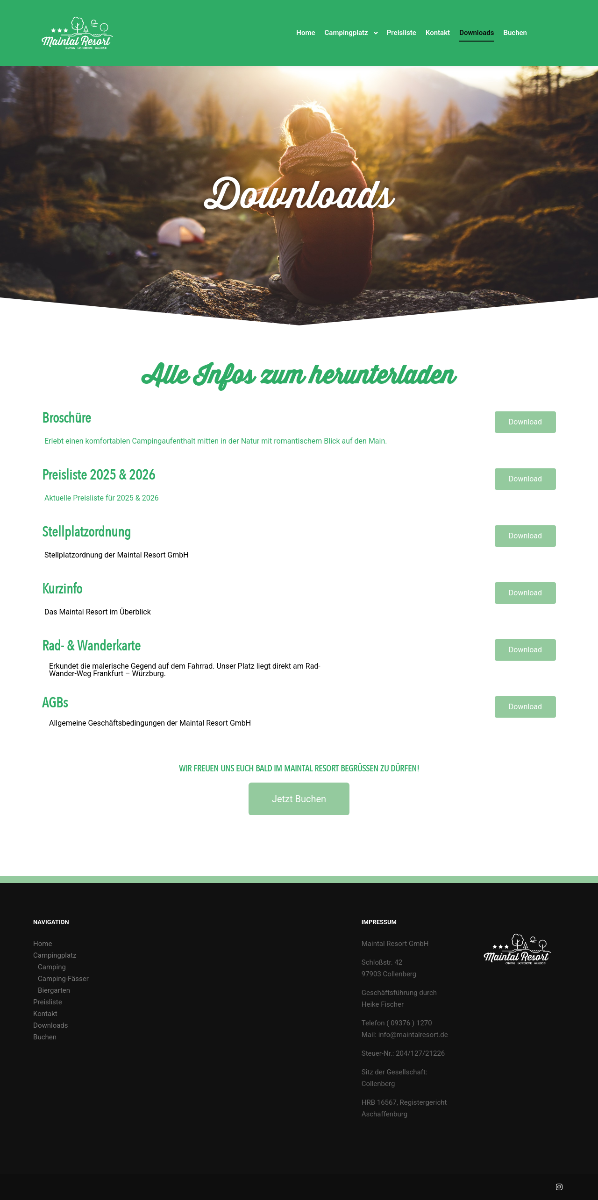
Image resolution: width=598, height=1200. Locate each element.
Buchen (45, 1037)
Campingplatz (54, 955)
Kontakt (45, 1013)
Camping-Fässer (63, 978)
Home (42, 943)
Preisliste (47, 1002)
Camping (52, 967)
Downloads (50, 1025)
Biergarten (54, 990)
